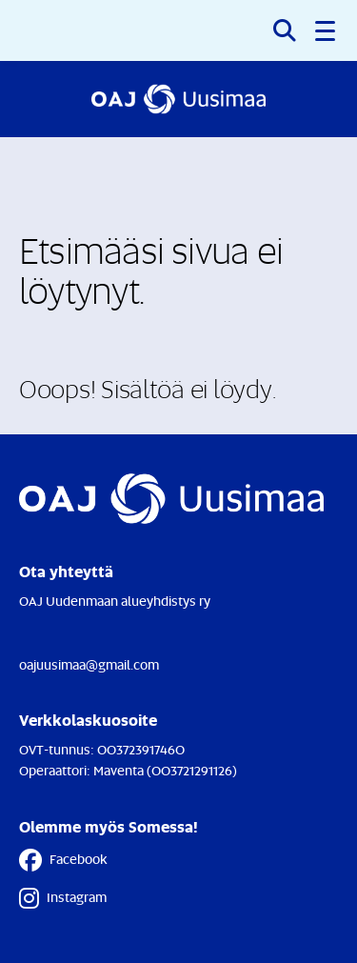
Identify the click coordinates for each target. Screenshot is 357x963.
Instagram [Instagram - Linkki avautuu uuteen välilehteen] (63, 898)
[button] (326, 30)
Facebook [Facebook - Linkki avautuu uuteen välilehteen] (63, 860)
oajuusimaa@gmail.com (89, 664)
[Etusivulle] (178, 99)
